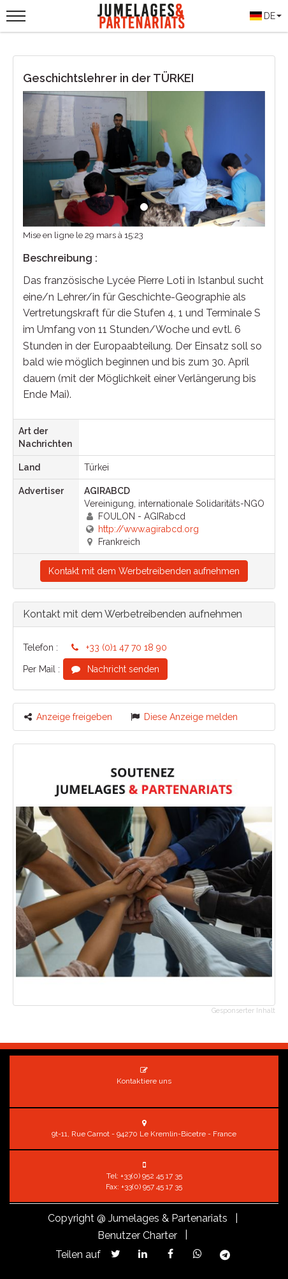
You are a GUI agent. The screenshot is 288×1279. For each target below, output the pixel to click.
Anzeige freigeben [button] (68, 717)
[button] (41, 159)
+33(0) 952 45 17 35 (151, 1175)
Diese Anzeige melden (184, 717)
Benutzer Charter (137, 1235)
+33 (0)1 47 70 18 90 (119, 647)
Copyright (71, 1218)
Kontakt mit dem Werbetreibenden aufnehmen (144, 571)
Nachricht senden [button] (115, 669)
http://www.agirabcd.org (148, 529)
